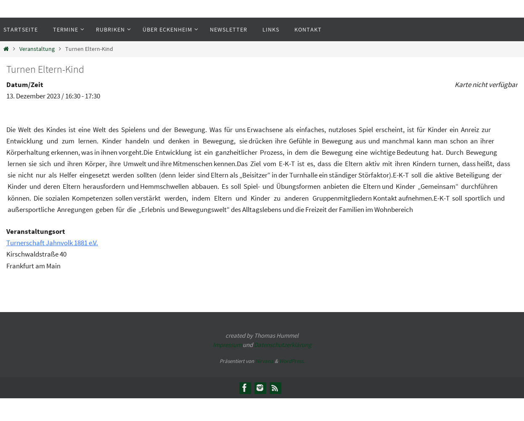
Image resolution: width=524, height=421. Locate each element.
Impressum (227, 345)
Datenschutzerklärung (283, 345)
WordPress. (291, 361)
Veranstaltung (37, 49)
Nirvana (264, 361)
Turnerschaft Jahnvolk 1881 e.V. (52, 242)
